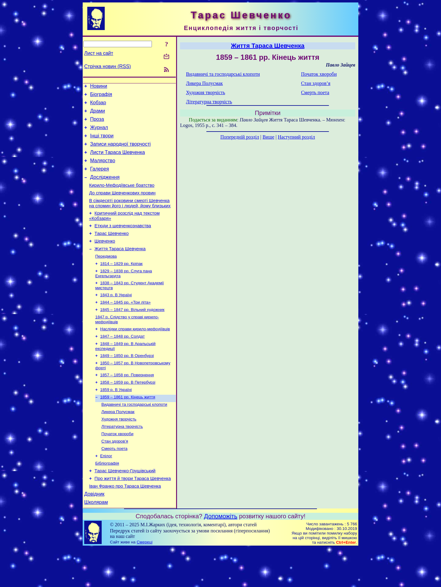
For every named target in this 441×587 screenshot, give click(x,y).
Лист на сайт (98, 53)
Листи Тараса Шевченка (117, 160)
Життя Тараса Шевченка (120, 267)
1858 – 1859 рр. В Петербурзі (127, 410)
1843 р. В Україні (116, 316)
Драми (97, 114)
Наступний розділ (296, 137)
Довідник (94, 532)
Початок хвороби (117, 465)
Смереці (145, 581)
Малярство (102, 169)
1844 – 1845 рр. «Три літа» (125, 324)
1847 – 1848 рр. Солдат (122, 361)
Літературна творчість (122, 457)
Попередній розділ (240, 137)
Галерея (99, 179)
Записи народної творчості (120, 151)
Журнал (99, 133)
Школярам (96, 541)
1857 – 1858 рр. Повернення (127, 402)
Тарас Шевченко (112, 249)
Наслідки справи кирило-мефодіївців (135, 353)
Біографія (101, 96)
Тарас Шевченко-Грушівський (125, 506)
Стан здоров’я (114, 473)
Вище (268, 137)
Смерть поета (114, 481)
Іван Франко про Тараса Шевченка (125, 523)
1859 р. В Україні (116, 418)
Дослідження (104, 188)
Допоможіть (220, 555)
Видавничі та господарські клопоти (134, 434)
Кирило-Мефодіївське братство (121, 197)
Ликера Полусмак (117, 441)
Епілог (106, 489)
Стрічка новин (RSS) (107, 66)
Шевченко (105, 258)
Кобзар (98, 105)
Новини (98, 87)
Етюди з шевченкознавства (123, 241)
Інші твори (102, 142)
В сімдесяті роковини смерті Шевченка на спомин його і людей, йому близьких (130, 217)
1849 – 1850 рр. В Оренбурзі (127, 381)
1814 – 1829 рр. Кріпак (121, 283)
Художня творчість (118, 449)
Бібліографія (107, 497)
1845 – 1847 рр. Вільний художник (132, 332)
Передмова (106, 275)
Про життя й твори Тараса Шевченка (133, 514)
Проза (97, 123)
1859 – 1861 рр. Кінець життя (127, 426)
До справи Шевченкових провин (122, 205)
